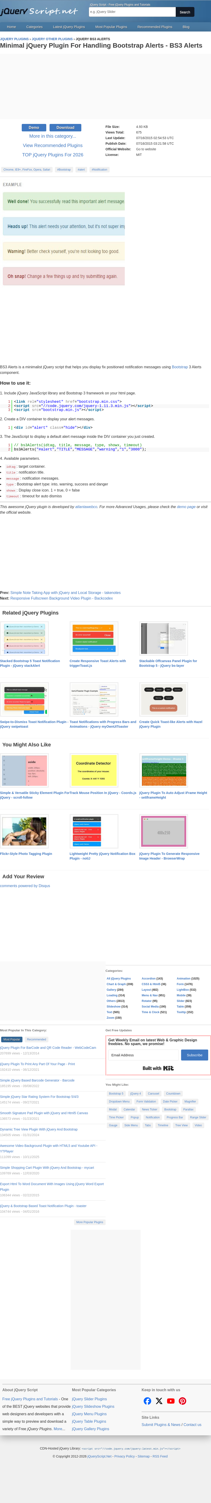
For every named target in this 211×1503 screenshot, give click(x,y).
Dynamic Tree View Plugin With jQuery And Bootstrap (39, 1128)
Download (65, 128)
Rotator (147, 999)
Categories (34, 27)
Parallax (188, 1108)
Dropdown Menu (119, 1100)
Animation (184, 977)
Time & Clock (151, 1010)
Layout (146, 988)
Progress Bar (175, 1116)
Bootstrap (180, 367)
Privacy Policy (124, 1455)
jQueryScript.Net (99, 1455)
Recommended (36, 1038)
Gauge (113, 1124)
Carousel (153, 1092)
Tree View (181, 1124)
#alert (81, 169)
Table (180, 1005)
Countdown (173, 1092)
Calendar (129, 1108)
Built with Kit (158, 1067)
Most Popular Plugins (111, 27)
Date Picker (170, 1100)
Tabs (148, 1124)
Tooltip (181, 1010)
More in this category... (52, 136)
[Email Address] (143, 1053)
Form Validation (146, 1100)
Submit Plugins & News (161, 1423)
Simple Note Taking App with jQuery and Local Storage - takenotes (65, 591)
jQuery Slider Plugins (89, 1398)
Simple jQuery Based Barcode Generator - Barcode (37, 1079)
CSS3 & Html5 (151, 982)
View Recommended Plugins (52, 145)
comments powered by (25, 884)
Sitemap (144, 1455)
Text (109, 1010)
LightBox (183, 988)
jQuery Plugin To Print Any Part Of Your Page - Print (37, 1062)
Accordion (149, 977)
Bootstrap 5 (116, 1092)
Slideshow (114, 1005)
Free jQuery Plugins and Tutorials (41, 9)
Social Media (150, 1005)
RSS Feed (160, 1455)
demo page (186, 505)
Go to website (146, 149)
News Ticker (149, 1108)
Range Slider (198, 1116)
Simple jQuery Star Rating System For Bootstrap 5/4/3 (39, 1095)
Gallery (111, 988)
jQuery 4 (135, 1092)
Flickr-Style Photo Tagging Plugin (26, 852)
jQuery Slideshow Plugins (93, 1405)
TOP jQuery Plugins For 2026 (52, 154)
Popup (135, 1116)
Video (198, 1124)
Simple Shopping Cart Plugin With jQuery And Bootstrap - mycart (47, 1166)
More (58, 1427)
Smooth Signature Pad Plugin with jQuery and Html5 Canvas (44, 1111)
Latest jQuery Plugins (69, 27)
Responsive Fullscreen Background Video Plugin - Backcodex (61, 597)
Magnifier (190, 1100)
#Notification (99, 169)
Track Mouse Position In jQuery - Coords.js (103, 791)
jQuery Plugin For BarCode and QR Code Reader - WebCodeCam (48, 1046)
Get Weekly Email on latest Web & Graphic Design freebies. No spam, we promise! (152, 1040)
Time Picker (116, 1116)
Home (11, 27)
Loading (112, 994)
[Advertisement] (105, 86)
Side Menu (131, 1124)
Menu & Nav (150, 994)
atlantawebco (86, 505)
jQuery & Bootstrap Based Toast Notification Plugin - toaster (43, 1204)
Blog (186, 27)
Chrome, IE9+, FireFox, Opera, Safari (27, 169)
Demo (34, 128)
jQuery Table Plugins (89, 1420)
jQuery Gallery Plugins (90, 1427)
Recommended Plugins (155, 27)
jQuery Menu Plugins (89, 1413)
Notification (153, 1116)
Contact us (192, 1423)
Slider (181, 999)
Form (180, 982)
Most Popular (12, 1038)
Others (111, 999)
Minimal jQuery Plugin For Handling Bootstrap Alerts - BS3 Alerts (101, 45)
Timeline (163, 1124)
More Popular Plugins (89, 1220)
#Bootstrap (64, 169)
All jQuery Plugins (119, 977)
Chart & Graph (116, 982)
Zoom (110, 1016)
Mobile (181, 994)
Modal (113, 1108)
